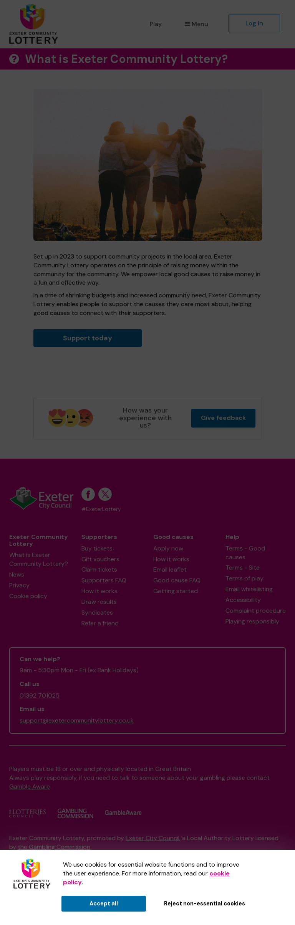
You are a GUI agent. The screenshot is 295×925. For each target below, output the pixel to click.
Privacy (19, 585)
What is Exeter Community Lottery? (38, 559)
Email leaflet (170, 569)
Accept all (103, 903)
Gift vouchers (100, 559)
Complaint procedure (255, 611)
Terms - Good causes (245, 552)
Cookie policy (28, 596)
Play (156, 24)
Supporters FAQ (103, 580)
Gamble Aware (29, 786)
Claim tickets (99, 569)
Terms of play (244, 578)
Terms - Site (242, 568)
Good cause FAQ (177, 580)
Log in (254, 23)
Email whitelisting (249, 589)
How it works (99, 591)
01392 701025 (40, 695)
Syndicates (97, 612)
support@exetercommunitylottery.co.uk (77, 720)
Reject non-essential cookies (204, 903)
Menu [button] (196, 24)
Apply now (168, 548)
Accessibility (243, 600)
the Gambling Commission (54, 847)
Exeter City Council (152, 838)
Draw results (99, 602)
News (16, 574)
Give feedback (223, 418)
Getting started (175, 591)
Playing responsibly (252, 621)
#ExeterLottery (101, 509)
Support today (87, 338)
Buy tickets (97, 548)
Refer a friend (100, 623)
